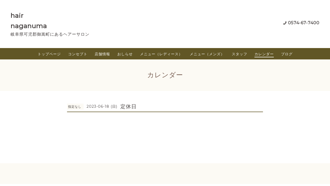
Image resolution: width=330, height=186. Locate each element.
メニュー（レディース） (161, 54)
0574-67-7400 (303, 22)
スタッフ (239, 54)
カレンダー (264, 54)
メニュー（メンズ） (207, 54)
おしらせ (125, 54)
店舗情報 (102, 54)
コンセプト (77, 54)
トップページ (49, 54)
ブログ (287, 54)
